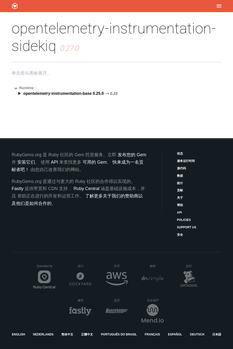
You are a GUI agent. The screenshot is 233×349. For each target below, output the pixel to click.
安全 (180, 234)
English (18, 334)
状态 (180, 153)
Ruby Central (86, 188)
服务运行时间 (186, 161)
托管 (120, 266)
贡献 (180, 190)
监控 (193, 266)
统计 (180, 183)
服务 (84, 300)
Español (175, 334)
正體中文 (87, 334)
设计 (84, 266)
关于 (180, 197)
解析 (157, 266)
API (179, 212)
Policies (184, 220)
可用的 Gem (95, 162)
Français (152, 334)
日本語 (216, 334)
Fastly (17, 188)
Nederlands (43, 334)
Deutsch (197, 334)
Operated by (45, 267)
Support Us (186, 227)
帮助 (180, 205)
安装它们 (26, 162)
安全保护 (155, 300)
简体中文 (67, 334)
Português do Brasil (119, 334)
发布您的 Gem (132, 154)
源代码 (181, 168)
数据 (180, 175)
